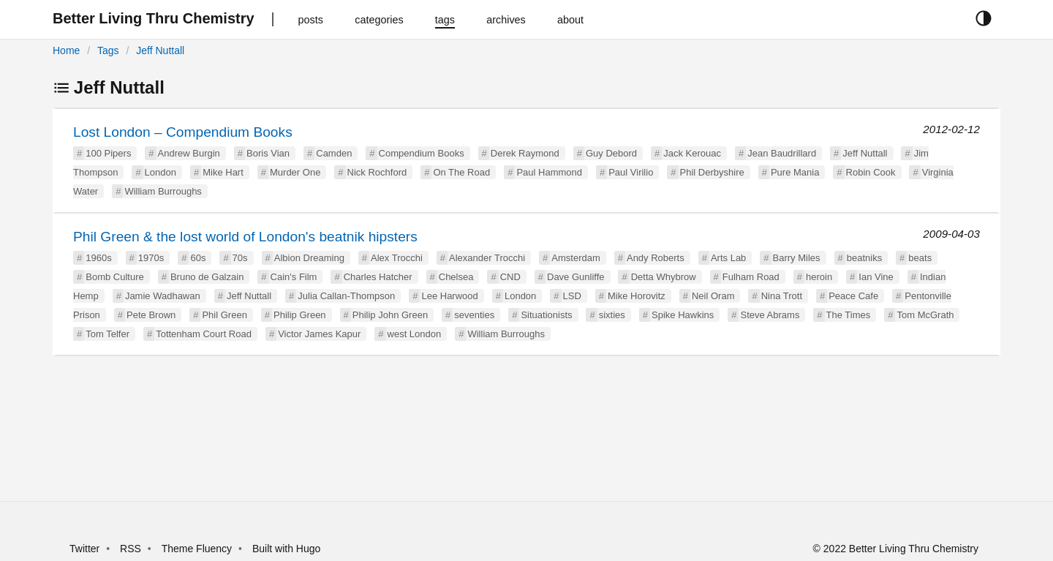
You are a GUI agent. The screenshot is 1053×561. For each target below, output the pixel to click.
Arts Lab (728, 257)
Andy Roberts (655, 257)
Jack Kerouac (692, 153)
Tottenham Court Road (204, 333)
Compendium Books (421, 153)
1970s (151, 257)
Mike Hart (223, 172)
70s (240, 257)
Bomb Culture (114, 276)
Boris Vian (268, 153)
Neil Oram (713, 295)
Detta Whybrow (663, 276)
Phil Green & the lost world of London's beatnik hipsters (245, 236)
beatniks (864, 257)
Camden (334, 153)
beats (920, 257)
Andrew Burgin (189, 153)
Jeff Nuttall (160, 50)
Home (66, 50)
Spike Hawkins (683, 314)
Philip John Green (390, 314)
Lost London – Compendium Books (182, 132)
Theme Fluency (198, 548)
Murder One (295, 172)
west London (415, 333)
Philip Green (299, 314)
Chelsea (456, 276)
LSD (572, 295)
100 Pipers (108, 153)
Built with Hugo (286, 548)
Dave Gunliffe (576, 276)
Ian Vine (875, 276)
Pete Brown (151, 314)
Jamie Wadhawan (162, 295)
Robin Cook (871, 172)
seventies (474, 314)
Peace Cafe (853, 295)
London (160, 172)
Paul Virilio (630, 172)
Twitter (84, 548)
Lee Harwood (449, 295)
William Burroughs (162, 191)
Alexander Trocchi (487, 257)
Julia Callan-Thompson (346, 295)
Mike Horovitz (636, 295)
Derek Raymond (525, 153)
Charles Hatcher (378, 276)
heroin (819, 276)
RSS (130, 548)
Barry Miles (796, 257)
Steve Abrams (769, 314)
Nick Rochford (377, 172)
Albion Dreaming (309, 257)
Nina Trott (781, 295)
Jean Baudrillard (781, 153)
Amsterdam (575, 257)
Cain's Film (294, 276)
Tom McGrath (925, 314)
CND (510, 276)
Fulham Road (751, 276)
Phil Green (224, 314)
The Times (848, 314)
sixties (612, 314)
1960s (98, 257)
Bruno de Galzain (207, 276)
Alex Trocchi (397, 257)
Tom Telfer (107, 333)
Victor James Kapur (319, 333)
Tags (108, 50)
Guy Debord (611, 153)
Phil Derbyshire (712, 172)
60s (197, 257)
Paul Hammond (549, 172)
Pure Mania (795, 172)
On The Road (461, 172)
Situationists (546, 314)
